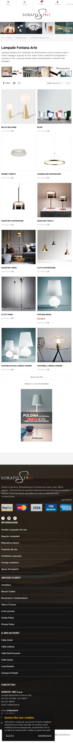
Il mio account (7, 611)
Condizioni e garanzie (11, 556)
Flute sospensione (46, 268)
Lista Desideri (7, 666)
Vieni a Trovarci (8, 604)
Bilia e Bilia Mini (8, 127)
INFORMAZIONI (44, 735)
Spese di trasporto (10, 569)
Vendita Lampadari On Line (14, 529)
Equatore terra (9, 268)
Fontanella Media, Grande (49, 366)
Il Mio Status (7, 660)
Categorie (8, 2)
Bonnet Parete (8, 174)
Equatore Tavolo (45, 221)
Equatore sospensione (12, 221)
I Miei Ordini (7, 640)
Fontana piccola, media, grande (16, 366)
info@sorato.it (13, 704)
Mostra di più (37, 377)
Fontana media (44, 314)
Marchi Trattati (8, 591)
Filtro (6, 83)
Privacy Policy (7, 624)
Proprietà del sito (9, 549)
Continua (67, 499)
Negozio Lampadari (10, 536)
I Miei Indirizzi (7, 646)
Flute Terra (7, 314)
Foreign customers (10, 562)
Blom (39, 127)
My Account (57, 2)
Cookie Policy (7, 618)
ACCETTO (10, 735)
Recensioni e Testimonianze (14, 598)
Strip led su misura (10, 543)
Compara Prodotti (9, 673)
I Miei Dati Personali (10, 653)
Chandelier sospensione (49, 174)
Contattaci (6, 585)
